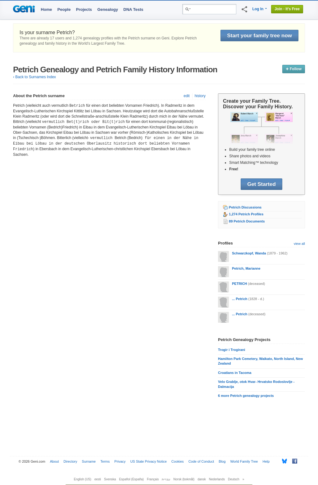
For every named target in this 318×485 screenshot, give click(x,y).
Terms (105, 461)
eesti (97, 479)
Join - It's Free (287, 9)
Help (266, 461)
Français (153, 479)
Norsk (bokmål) (183, 479)
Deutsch (233, 479)
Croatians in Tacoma (234, 373)
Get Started (261, 184)
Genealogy (107, 9)
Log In (257, 9)
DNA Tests (133, 9)
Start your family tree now (259, 35)
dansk (202, 479)
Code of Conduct (201, 461)
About (54, 461)
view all (299, 243)
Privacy (119, 461)
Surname (89, 461)
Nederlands (217, 479)
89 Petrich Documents (247, 221)
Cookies (177, 461)
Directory (70, 461)
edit (186, 96)
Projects (84, 9)
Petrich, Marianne (246, 268)
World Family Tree (244, 461)
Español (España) (131, 479)
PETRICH (239, 283)
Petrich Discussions (245, 207)
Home (46, 9)
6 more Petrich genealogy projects (246, 395)
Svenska (110, 479)
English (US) (82, 479)
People (64, 9)
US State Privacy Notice (148, 461)
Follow (294, 69)
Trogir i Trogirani (231, 350)
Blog (222, 461)
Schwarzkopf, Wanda (249, 253)
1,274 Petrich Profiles (246, 214)
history (200, 96)
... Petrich (240, 299)
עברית (166, 479)
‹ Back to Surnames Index (34, 77)
